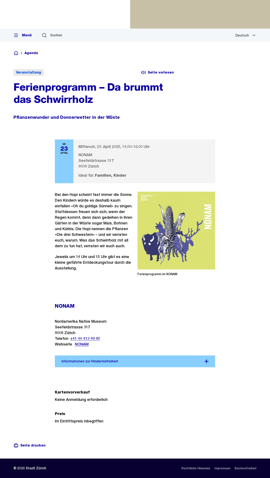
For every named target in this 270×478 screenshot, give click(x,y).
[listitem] (195, 468)
